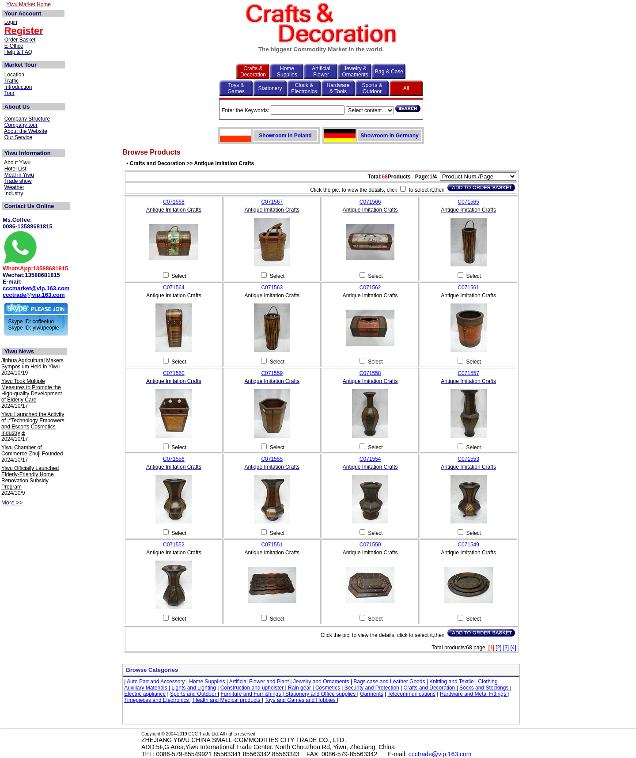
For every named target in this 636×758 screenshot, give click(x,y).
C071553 (468, 459)
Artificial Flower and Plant (258, 681)
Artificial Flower (321, 71)
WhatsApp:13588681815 (35, 268)
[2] (498, 647)
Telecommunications (411, 694)
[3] (506, 647)
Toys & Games (236, 88)
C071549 (468, 545)
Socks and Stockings (484, 688)
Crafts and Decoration (430, 688)
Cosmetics (328, 688)
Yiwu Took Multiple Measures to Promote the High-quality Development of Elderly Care (31, 390)
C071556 (174, 459)
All (406, 88)
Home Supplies (287, 71)
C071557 (468, 373)
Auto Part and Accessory (155, 681)
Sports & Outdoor (372, 88)
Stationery (270, 88)
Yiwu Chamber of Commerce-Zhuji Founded (32, 450)
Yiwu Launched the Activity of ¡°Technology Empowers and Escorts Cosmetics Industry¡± (32, 423)
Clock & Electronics (304, 88)
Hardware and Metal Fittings (473, 694)
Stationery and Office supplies (320, 694)
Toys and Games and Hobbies (301, 700)
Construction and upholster (252, 688)
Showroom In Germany (389, 136)
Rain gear (300, 688)
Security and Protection (371, 688)
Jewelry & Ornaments (355, 71)
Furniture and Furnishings (252, 694)
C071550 (370, 545)
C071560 (174, 373)
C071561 (468, 287)
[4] (513, 647)
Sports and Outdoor (194, 694)
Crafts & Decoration (253, 71)
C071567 (272, 202)
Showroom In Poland (285, 136)
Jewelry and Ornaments (320, 681)
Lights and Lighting (193, 688)
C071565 (468, 202)
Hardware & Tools (337, 88)
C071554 (370, 459)
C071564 (174, 287)
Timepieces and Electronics (157, 700)
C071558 (370, 373)
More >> (12, 502)
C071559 (272, 373)
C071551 (272, 545)
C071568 (174, 202)
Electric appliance (145, 694)
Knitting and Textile (451, 681)
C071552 (174, 545)
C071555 (272, 459)
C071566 (370, 202)
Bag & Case (389, 71)
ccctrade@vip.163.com (34, 295)
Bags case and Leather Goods (388, 681)
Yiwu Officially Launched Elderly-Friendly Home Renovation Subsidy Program (30, 477)
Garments (371, 694)
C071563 (272, 287)
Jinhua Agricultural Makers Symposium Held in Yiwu (32, 363)
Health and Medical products (227, 700)
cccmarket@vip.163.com (36, 288)
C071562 (370, 287)
